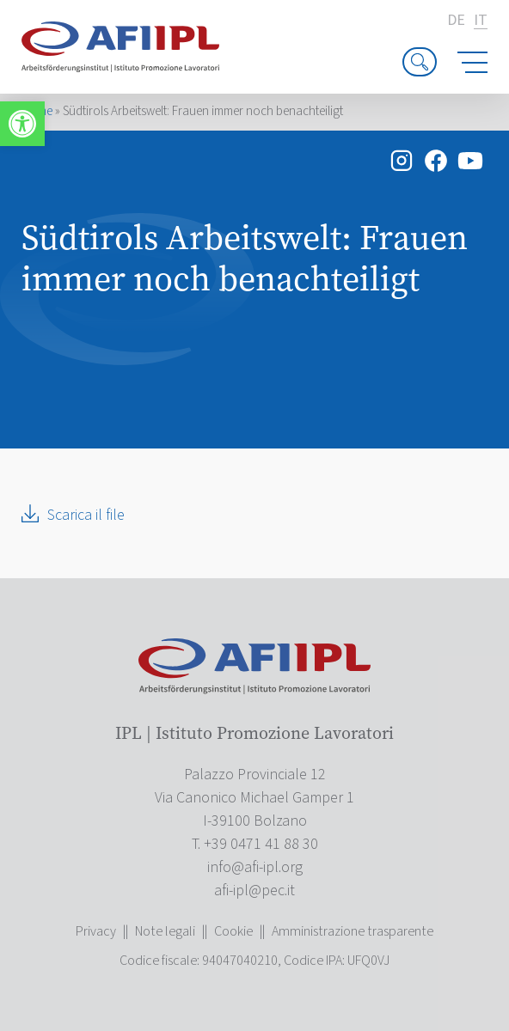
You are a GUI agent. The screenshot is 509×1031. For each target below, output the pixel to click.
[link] (22, 123)
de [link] (456, 20)
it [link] (481, 21)
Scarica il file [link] (86, 515)
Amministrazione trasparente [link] (352, 931)
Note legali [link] (165, 931)
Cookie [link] (233, 931)
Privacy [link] (96, 931)
